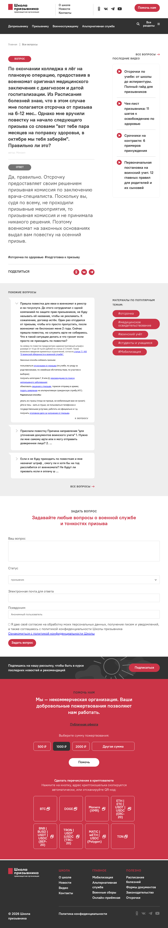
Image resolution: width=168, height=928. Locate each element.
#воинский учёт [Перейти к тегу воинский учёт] (130, 334)
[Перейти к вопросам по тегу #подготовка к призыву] (62, 257)
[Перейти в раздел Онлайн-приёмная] (43, 42)
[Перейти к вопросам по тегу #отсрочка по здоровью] (25, 257)
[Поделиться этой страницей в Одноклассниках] (76, 272)
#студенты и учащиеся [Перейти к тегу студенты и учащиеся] (135, 343)
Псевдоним (16, 608)
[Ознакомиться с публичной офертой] (84, 724)
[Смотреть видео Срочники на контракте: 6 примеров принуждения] (136, 143)
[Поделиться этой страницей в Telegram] (92, 272)
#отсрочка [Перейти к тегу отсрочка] (126, 313)
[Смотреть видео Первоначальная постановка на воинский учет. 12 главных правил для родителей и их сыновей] (136, 175)
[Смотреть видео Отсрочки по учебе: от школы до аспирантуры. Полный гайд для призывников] (136, 81)
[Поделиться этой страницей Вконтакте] (84, 272)
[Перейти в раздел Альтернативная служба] (98, 26)
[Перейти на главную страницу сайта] (27, 8)
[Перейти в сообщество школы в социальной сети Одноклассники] (98, 9)
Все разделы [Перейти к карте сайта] (151, 24)
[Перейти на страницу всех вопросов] (148, 54)
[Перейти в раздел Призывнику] (40, 26)
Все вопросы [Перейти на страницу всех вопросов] (30, 44)
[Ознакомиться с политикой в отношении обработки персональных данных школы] (83, 914)
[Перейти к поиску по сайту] (137, 23)
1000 (60, 747)
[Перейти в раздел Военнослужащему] (65, 26)
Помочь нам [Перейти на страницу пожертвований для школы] (147, 7)
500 (41, 747)
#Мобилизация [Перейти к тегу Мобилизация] (129, 352)
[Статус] (84, 580)
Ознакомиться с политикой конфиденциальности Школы (51, 633)
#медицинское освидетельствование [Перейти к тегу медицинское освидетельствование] (134, 324)
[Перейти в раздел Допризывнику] (18, 26)
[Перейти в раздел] (65, 877)
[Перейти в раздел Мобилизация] (17, 42)
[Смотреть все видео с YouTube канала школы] (126, 58)
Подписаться (144, 668)
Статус (13, 568)
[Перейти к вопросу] (81, 418)
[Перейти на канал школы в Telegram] (112, 9)
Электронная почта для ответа (31, 591)
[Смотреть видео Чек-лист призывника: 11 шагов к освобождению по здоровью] (136, 113)
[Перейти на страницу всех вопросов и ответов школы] (82, 486)
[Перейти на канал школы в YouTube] (119, 9)
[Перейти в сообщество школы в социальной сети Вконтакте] (105, 9)
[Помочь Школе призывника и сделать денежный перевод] (84, 763)
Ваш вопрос (17, 538)
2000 (80, 747)
